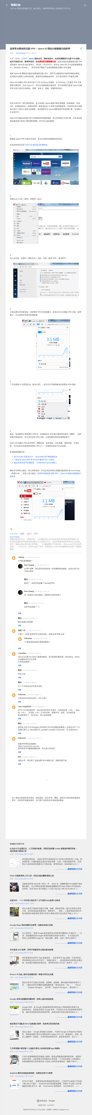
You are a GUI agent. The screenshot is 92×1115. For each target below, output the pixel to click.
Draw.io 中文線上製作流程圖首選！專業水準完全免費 (31, 974)
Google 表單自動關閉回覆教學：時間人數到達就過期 (31, 999)
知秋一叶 (21, 630)
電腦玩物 (15, 5)
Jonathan (22, 653)
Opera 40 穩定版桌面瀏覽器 (36, 145)
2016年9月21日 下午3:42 (33, 630)
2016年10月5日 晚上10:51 (39, 706)
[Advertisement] (46, 28)
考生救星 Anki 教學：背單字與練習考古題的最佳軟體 (31, 950)
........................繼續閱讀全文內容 (68, 869)
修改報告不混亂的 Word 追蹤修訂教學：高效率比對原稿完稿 (34, 1024)
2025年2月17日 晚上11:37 (29, 757)
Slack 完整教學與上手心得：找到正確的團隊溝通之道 (32, 876)
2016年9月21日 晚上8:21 (30, 682)
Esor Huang (29, 565)
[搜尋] (85, 5)
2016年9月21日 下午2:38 (42, 591)
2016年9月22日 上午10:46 (36, 603)
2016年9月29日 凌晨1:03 (34, 694)
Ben (19, 757)
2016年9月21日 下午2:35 (36, 579)
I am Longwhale (24, 706)
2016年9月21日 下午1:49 (30, 618)
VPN (36, 534)
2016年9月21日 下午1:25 (32, 557)
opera (29, 534)
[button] (81, 48)
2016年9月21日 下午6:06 (30, 670)
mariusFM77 (50, 1105)
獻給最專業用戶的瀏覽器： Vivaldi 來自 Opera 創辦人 (35, 463)
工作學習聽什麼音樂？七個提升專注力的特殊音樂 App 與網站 (35, 1048)
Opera (32, 58)
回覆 (19, 613)
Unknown (28, 638)
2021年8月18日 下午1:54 (34, 738)
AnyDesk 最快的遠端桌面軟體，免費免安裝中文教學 (31, 1073)
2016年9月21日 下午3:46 (40, 638)
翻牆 (22, 534)
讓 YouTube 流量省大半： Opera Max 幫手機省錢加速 (35, 457)
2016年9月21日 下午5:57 (34, 653)
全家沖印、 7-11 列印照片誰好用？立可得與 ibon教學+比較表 (35, 900)
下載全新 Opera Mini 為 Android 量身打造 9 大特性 (34, 460)
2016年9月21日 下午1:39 (42, 565)
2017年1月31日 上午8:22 (30, 723)
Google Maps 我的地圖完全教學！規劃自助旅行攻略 (31, 925)
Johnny (21, 557)
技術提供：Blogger (46, 1101)
